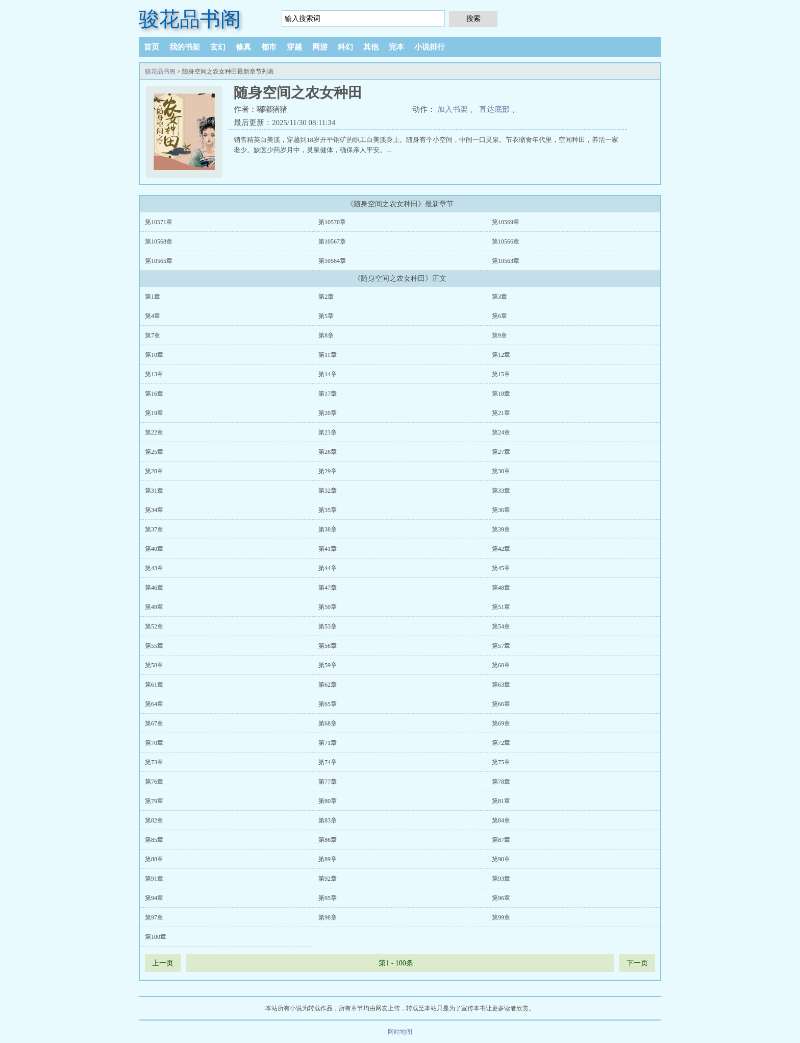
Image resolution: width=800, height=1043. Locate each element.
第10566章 (505, 241)
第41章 (327, 548)
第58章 (154, 665)
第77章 (327, 781)
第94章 (154, 898)
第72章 (501, 742)
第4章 (152, 316)
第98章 (327, 917)
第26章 (327, 451)
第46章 (154, 587)
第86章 (327, 839)
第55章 (154, 645)
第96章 (501, 898)
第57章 (501, 645)
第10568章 (158, 241)
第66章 (501, 704)
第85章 (154, 839)
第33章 (501, 490)
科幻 (345, 47)
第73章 (154, 762)
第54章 (501, 626)
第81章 (501, 801)
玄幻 (218, 47)
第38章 (327, 529)
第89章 (327, 859)
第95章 (327, 898)
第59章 (327, 665)
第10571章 (158, 222)
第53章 (327, 626)
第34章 (154, 510)
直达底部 (494, 109)
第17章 (327, 393)
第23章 (327, 432)
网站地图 (400, 1031)
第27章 (501, 451)
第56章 (327, 645)
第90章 (501, 859)
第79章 (154, 801)
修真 (243, 47)
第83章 (327, 820)
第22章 (154, 432)
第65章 (327, 704)
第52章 (154, 626)
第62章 (327, 684)
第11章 (327, 354)
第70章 (154, 742)
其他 (371, 47)
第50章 (327, 607)
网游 (320, 47)
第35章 (327, 510)
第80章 (327, 801)
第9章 (499, 335)
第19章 (154, 413)
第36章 (501, 510)
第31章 (154, 490)
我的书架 (184, 47)
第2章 (326, 296)
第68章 (327, 723)
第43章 (154, 568)
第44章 (327, 568)
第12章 (501, 354)
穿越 (294, 47)
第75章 (501, 762)
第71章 (327, 742)
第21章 (501, 413)
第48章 (501, 587)
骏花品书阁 (190, 19)
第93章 (501, 878)
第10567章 (332, 241)
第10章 (154, 354)
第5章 (326, 316)
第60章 (501, 665)
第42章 (501, 548)
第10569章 (505, 222)
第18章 (501, 393)
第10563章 (505, 260)
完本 (396, 47)
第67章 (154, 723)
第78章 (501, 781)
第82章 (154, 820)
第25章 (154, 451)
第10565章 (158, 260)
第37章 (154, 529)
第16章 (154, 393)
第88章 (154, 859)
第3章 (499, 296)
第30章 (501, 471)
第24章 (501, 432)
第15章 (501, 374)
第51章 (501, 607)
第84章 (501, 820)
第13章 (154, 374)
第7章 (152, 335)
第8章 (326, 335)
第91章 (154, 878)
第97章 (154, 917)
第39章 (501, 529)
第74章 (327, 762)
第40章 (154, 548)
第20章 (327, 413)
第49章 (154, 607)
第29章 (327, 471)
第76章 (154, 781)
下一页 (637, 963)
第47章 (327, 587)
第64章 (154, 704)
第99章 (501, 917)
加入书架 (452, 109)
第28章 (154, 471)
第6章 (499, 316)
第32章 (327, 490)
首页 (151, 47)
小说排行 (429, 47)
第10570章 (332, 222)
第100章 (155, 936)
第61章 (154, 684)
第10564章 (332, 260)
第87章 (501, 839)
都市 (269, 47)
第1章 (152, 296)
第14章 (327, 374)
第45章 (501, 568)
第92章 (327, 878)
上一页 (162, 963)
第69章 (501, 723)
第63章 (501, 684)
